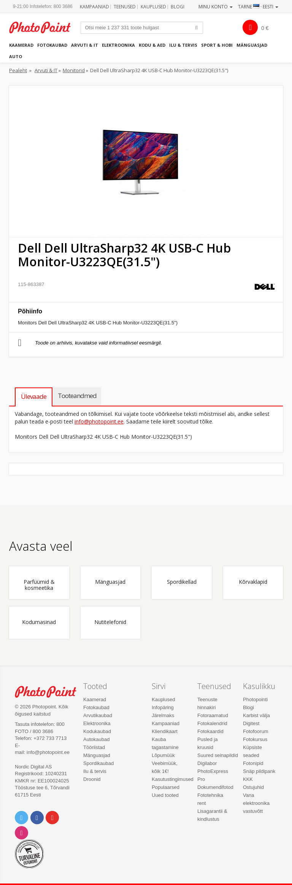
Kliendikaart (165, 731)
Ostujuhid (253, 787)
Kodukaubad (97, 731)
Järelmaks (163, 715)
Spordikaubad (98, 763)
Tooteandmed (77, 395)
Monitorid (74, 70)
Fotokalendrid (212, 723)
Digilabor (207, 763)
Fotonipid (253, 763)
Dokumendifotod (215, 787)
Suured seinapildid (217, 755)
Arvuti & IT (84, 45)
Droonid (92, 779)
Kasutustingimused (173, 779)
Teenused (125, 6)
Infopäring (163, 707)
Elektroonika (118, 45)
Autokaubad (96, 739)
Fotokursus (255, 739)
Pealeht (18, 70)
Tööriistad (94, 747)
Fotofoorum (255, 731)
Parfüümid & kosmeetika (39, 585)
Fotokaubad (52, 45)
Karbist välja (256, 715)
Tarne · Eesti (258, 6)
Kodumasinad (39, 622)
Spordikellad (182, 582)
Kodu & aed (152, 45)
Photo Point (49, 692)
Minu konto (215, 6)
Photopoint (44, 27)
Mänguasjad (251, 45)
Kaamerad (21, 45)
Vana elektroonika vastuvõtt (256, 803)
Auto (15, 56)
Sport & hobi (217, 45)
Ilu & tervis (183, 45)
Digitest (251, 723)
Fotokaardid (210, 731)
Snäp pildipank (259, 771)
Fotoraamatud (212, 715)
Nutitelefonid (110, 622)
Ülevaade (33, 396)
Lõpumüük (163, 755)
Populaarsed (165, 787)
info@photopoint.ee (99, 421)
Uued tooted (165, 795)
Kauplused (153, 6)
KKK (248, 779)
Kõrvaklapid (253, 582)
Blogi (177, 6)
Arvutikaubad (97, 715)
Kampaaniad (94, 6)
